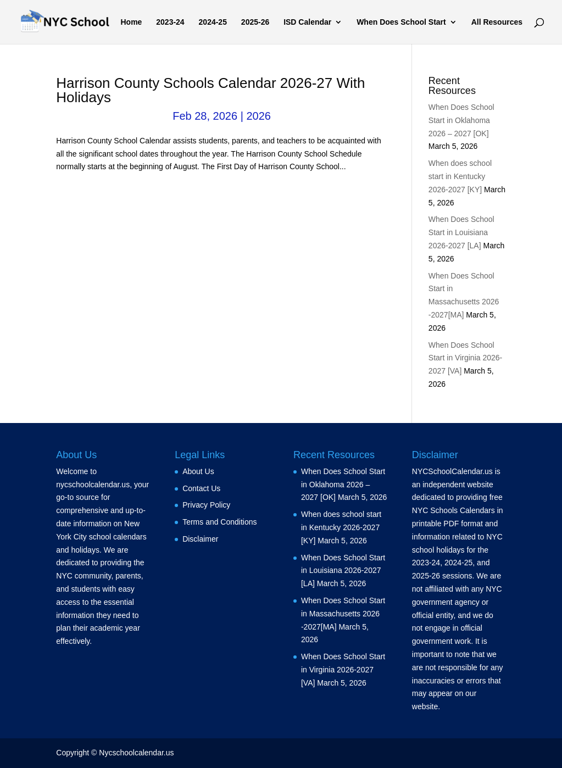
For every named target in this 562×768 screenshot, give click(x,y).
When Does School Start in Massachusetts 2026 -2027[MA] (343, 613)
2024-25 (213, 22)
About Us (198, 471)
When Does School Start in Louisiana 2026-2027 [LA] (461, 232)
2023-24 (170, 22)
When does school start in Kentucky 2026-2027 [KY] (460, 176)
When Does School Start (401, 22)
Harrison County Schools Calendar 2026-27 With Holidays (210, 90)
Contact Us (201, 488)
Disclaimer (200, 539)
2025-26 (255, 22)
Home (131, 22)
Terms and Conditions (219, 521)
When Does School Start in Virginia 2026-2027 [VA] (465, 358)
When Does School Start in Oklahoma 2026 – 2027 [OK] (461, 120)
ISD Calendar (307, 22)
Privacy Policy (206, 504)
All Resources (496, 22)
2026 (258, 116)
